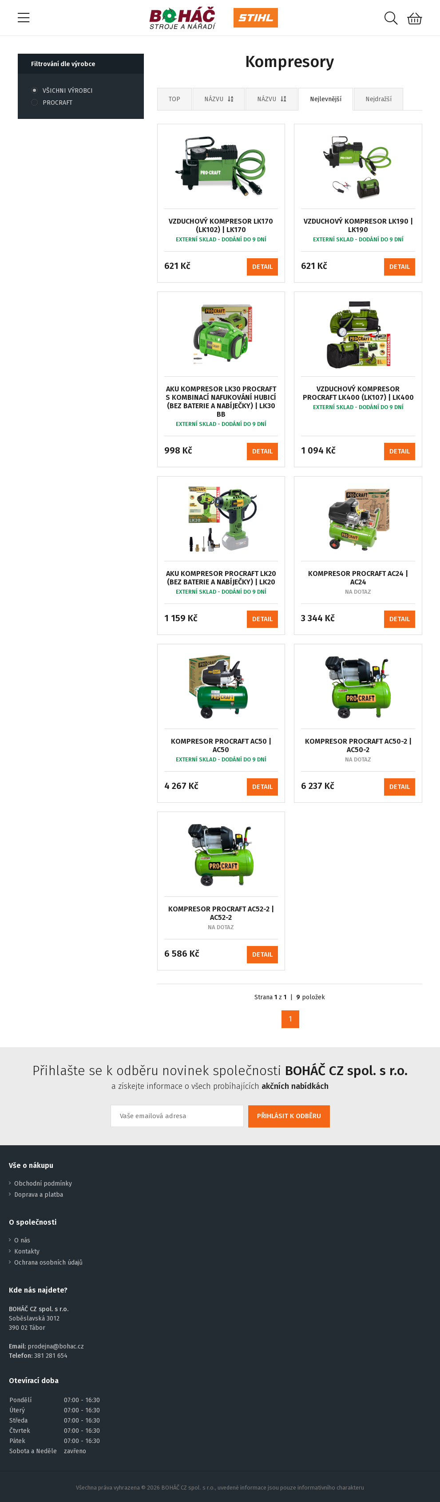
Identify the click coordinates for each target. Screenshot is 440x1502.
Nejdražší (378, 99)
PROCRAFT (51, 102)
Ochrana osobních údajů (48, 1262)
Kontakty (27, 1251)
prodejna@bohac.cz (56, 1346)
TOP (174, 99)
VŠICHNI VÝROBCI (62, 91)
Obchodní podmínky (43, 1183)
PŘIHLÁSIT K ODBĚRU (289, 1116)
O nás (22, 1240)
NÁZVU (218, 99)
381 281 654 (50, 1356)
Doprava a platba (38, 1194)
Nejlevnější (325, 99)
